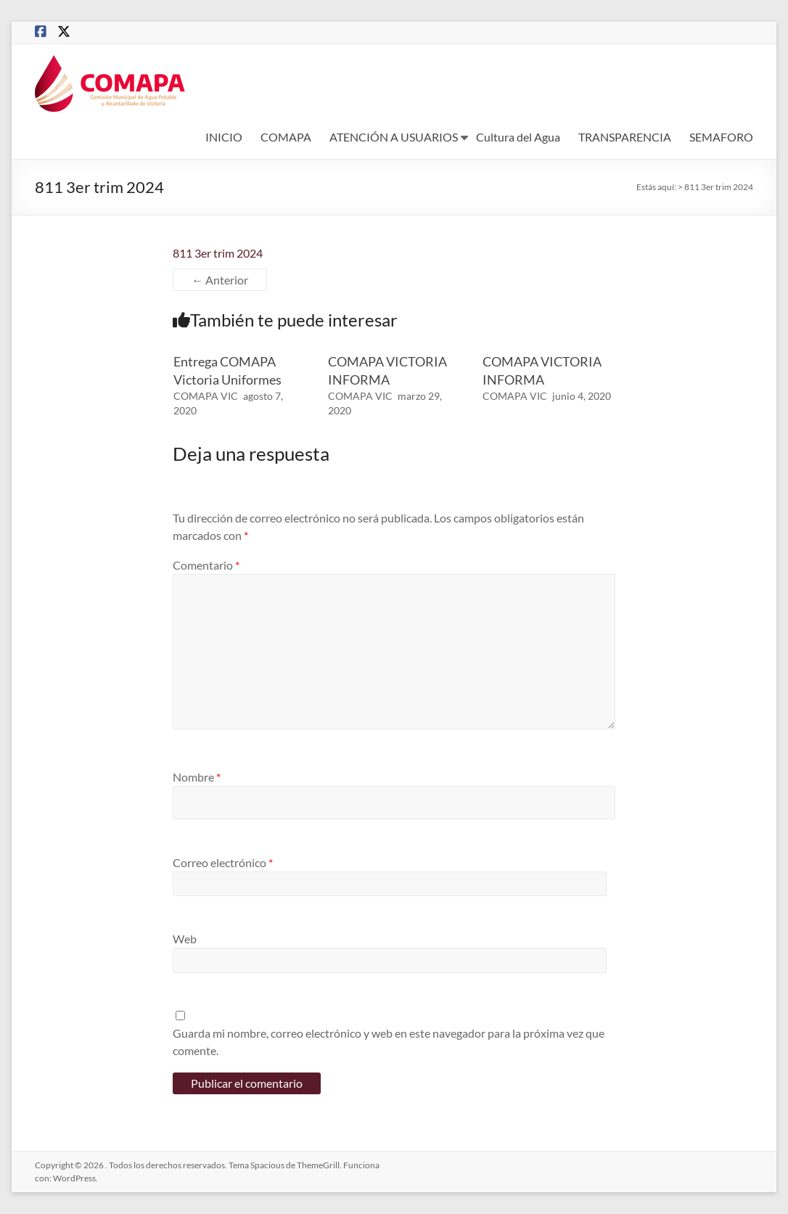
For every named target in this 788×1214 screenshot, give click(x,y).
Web (185, 939)
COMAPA (285, 137)
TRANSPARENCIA (624, 137)
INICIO (223, 137)
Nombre (197, 777)
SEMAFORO (721, 137)
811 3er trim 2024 (218, 253)
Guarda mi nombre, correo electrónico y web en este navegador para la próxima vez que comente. (388, 1041)
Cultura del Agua (518, 137)
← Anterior (220, 280)
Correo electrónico (223, 862)
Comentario (206, 565)
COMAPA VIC (205, 396)
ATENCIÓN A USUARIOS (393, 137)
